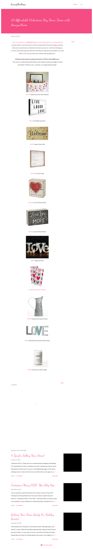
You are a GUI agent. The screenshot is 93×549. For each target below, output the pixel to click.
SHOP (28, 94)
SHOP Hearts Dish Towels (37, 289)
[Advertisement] (35, 432)
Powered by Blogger (46, 545)
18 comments (19, 539)
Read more (55, 476)
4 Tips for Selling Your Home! (28, 455)
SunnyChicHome (18, 4)
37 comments (19, 476)
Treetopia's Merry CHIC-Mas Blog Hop (32, 485)
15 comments (19, 505)
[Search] (75, 4)
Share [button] (73, 41)
